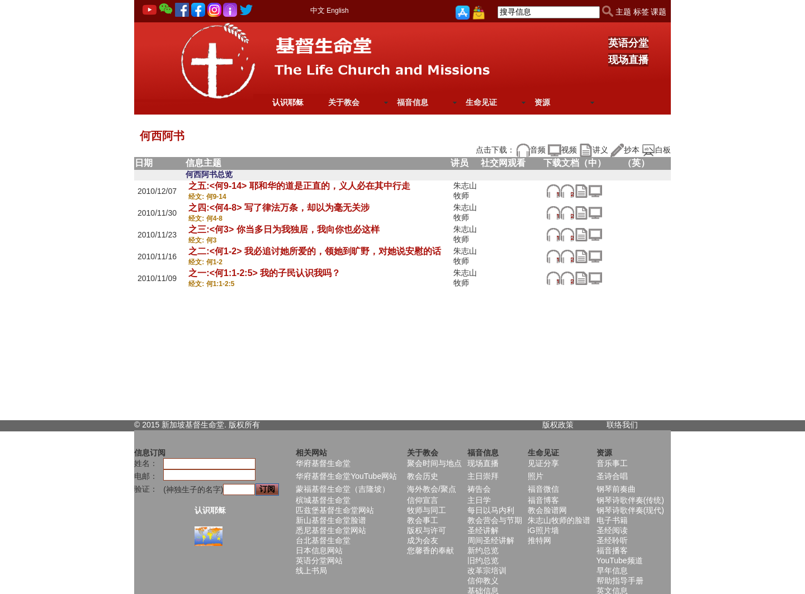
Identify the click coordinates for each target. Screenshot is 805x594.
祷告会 (479, 488)
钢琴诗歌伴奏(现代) (630, 510)
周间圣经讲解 (490, 540)
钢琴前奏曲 (616, 488)
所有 (252, 424)
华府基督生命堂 (323, 463)
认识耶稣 (288, 102)
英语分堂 (628, 43)
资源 (542, 102)
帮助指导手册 (619, 580)
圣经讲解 (483, 530)
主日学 (479, 500)
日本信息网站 (319, 550)
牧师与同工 (426, 510)
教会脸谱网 (547, 510)
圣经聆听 (612, 540)
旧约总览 (483, 560)
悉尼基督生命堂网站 (331, 530)
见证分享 (543, 463)
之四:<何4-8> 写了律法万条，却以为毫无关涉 (279, 207)
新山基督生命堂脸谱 (331, 520)
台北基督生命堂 (323, 540)
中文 (317, 10)
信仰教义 (483, 580)
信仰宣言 (422, 500)
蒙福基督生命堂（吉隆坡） (343, 488)
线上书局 (311, 570)
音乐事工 (612, 463)
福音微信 (543, 488)
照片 (535, 476)
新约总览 (483, 550)
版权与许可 (426, 530)
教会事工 (422, 520)
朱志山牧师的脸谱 (559, 520)
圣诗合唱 (612, 476)
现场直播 (628, 59)
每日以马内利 (490, 510)
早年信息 (612, 570)
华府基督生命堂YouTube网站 (346, 476)
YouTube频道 (619, 560)
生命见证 (481, 102)
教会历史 (422, 476)
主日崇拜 (483, 476)
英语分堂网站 (319, 560)
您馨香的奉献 (430, 550)
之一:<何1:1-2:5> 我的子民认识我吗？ (264, 273)
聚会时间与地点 (434, 463)
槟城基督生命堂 (323, 500)
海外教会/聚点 (431, 488)
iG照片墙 (543, 530)
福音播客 (612, 550)
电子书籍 (612, 520)
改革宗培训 (486, 570)
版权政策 (558, 424)
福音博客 (543, 500)
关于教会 (343, 102)
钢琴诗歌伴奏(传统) (630, 500)
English (337, 11)
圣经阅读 (612, 530)
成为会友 (422, 540)
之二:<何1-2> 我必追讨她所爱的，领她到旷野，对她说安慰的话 (314, 251)
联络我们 (622, 424)
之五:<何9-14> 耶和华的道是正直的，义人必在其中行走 (299, 186)
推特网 (539, 540)
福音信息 (412, 102)
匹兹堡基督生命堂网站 (335, 510)
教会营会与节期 (494, 520)
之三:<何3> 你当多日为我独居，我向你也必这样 (283, 229)
